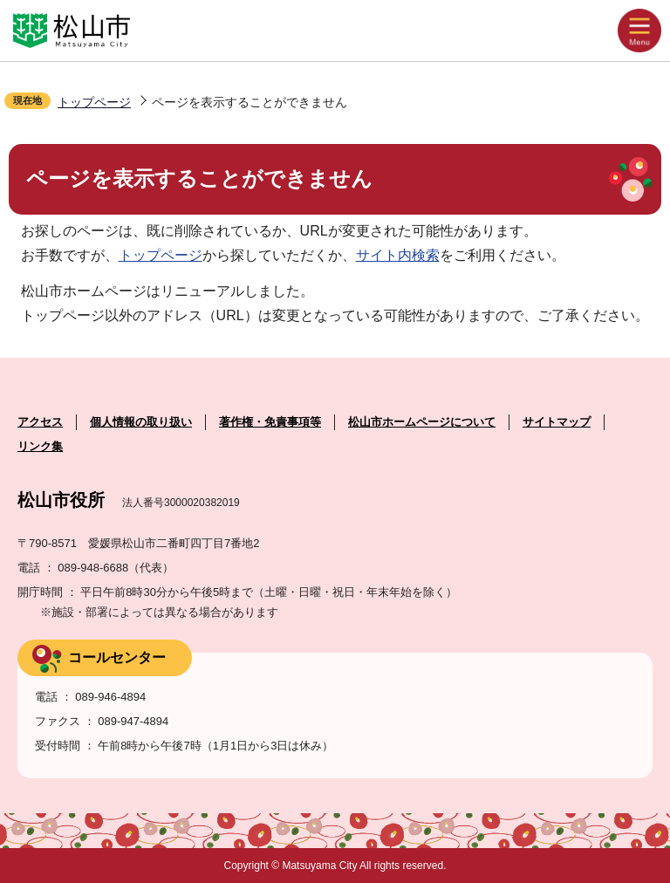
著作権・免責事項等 (270, 421)
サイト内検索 (398, 255)
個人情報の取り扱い (141, 421)
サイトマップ (557, 421)
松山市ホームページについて (422, 421)
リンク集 (40, 446)
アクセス (40, 421)
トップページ (94, 102)
